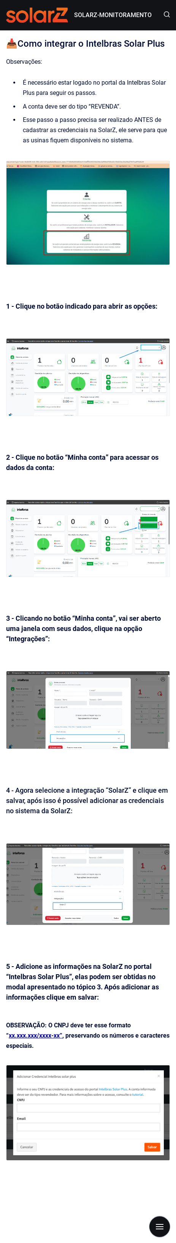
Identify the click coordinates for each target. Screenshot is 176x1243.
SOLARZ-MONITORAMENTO (113, 15)
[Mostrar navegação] (159, 1226)
